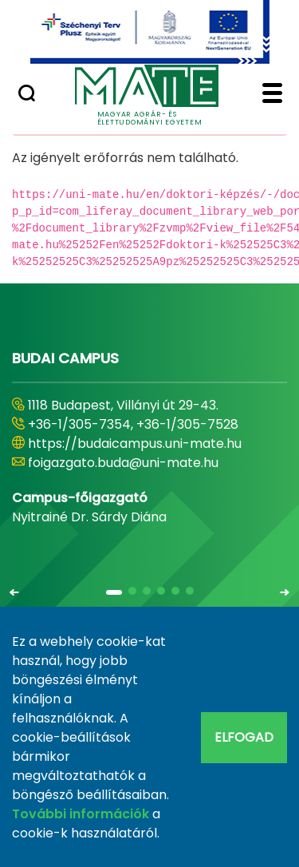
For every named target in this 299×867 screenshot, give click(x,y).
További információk (80, 814)
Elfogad (243, 737)
